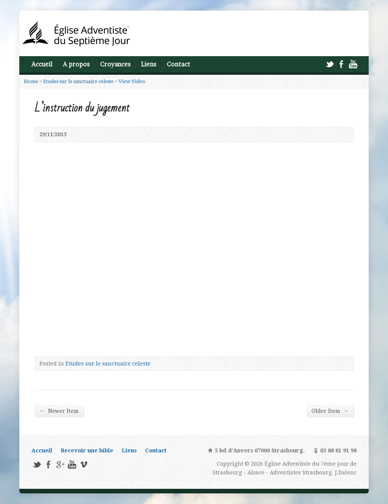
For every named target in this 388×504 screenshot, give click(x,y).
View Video (132, 81)
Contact (178, 64)
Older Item (329, 410)
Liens (148, 64)
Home (31, 81)
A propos (76, 64)
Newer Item (58, 410)
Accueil (41, 64)
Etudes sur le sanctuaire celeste (78, 81)
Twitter (329, 64)
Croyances (115, 64)
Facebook (341, 64)
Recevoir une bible (87, 450)
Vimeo (83, 464)
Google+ (60, 464)
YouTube (353, 64)
